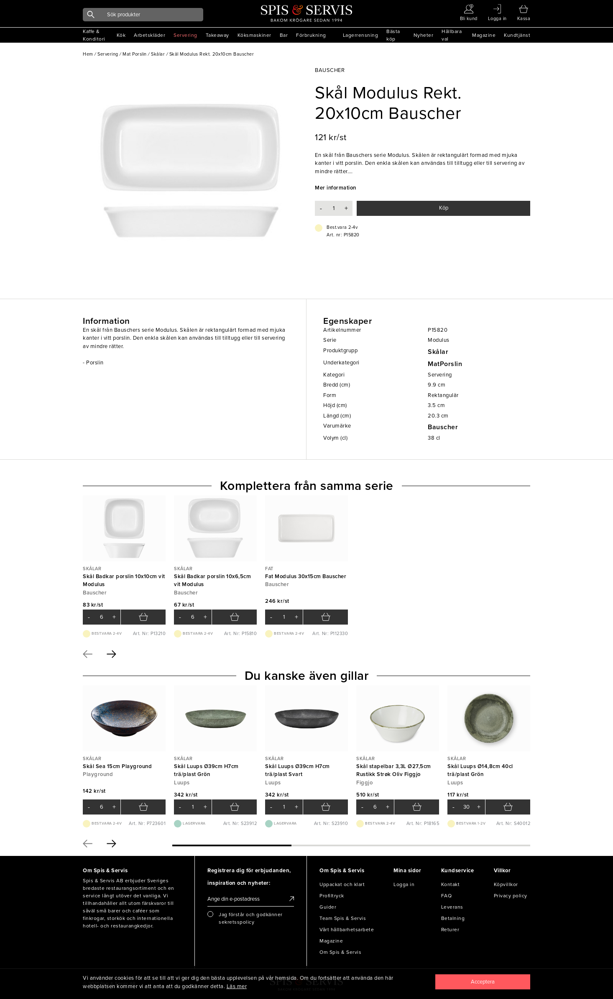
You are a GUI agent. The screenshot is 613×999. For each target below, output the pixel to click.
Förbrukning (311, 35)
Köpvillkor (506, 884)
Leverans (452, 907)
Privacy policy (510, 896)
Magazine (484, 35)
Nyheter (424, 35)
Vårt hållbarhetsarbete (346, 929)
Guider (327, 907)
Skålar (438, 352)
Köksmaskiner (254, 35)
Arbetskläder (149, 35)
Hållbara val (452, 35)
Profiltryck (331, 896)
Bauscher (443, 427)
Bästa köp (393, 35)
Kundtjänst (517, 35)
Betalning (453, 918)
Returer (450, 929)
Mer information (335, 187)
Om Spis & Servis (340, 952)
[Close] (483, 981)
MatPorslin (445, 364)
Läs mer (237, 986)
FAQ (446, 896)
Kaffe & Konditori (94, 35)
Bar (284, 35)
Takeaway (217, 35)
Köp (443, 208)
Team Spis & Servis (342, 918)
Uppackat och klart (342, 884)
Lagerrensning (360, 35)
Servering (185, 35)
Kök (121, 35)
